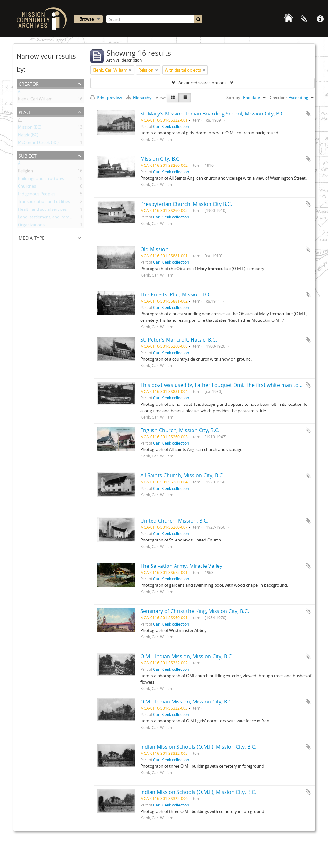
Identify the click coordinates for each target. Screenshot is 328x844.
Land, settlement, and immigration (51, 218)
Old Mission (154, 249)
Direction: (277, 97)
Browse (86, 19)
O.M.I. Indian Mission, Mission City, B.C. (186, 656)
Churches (27, 187)
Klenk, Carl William (35, 100)
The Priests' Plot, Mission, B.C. (176, 294)
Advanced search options (202, 83)
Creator (29, 83)
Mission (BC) (29, 128)
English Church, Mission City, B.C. (179, 430)
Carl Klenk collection (171, 126)
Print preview (106, 97)
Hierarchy (139, 97)
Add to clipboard (308, 113)
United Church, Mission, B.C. (174, 520)
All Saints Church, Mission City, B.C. (182, 475)
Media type (32, 237)
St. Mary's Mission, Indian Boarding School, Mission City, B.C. (212, 113)
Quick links (320, 19)
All (20, 92)
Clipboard (304, 19)
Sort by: (233, 97)
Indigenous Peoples (36, 195)
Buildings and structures (41, 180)
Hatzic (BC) (28, 136)
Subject (28, 155)
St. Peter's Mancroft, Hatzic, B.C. (178, 339)
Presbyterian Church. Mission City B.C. (186, 204)
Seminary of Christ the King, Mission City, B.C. (194, 611)
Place (25, 111)
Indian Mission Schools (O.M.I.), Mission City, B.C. (198, 746)
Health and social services (42, 210)
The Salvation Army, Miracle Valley (181, 565)
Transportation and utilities (44, 203)
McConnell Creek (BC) (38, 144)
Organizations (31, 226)
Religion (25, 172)
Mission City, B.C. (160, 158)
